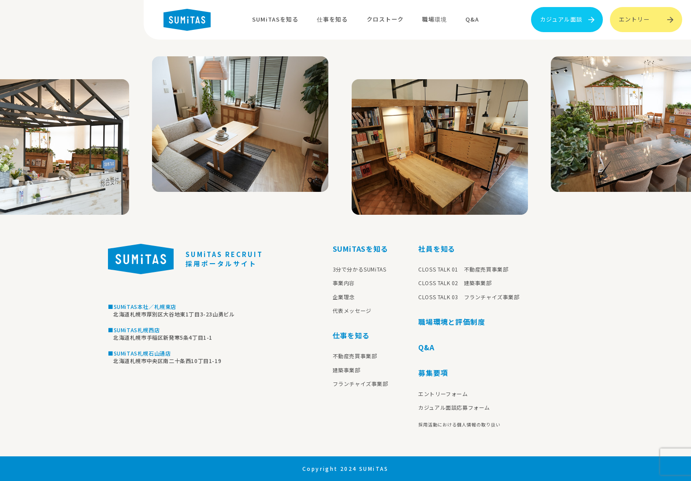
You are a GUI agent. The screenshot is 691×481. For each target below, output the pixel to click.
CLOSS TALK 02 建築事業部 (454, 282)
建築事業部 (346, 370)
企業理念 (344, 297)
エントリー (646, 19)
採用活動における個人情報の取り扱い (459, 424)
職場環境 (434, 19)
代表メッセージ (352, 310)
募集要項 (433, 372)
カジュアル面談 (567, 19)
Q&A (472, 19)
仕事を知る (332, 19)
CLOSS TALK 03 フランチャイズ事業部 (468, 297)
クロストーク (385, 19)
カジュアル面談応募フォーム (454, 407)
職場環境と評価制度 (451, 321)
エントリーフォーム (443, 393)
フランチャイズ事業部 (360, 383)
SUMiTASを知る (275, 19)
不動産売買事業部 (355, 356)
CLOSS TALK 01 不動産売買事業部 (463, 269)
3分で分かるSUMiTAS (359, 269)
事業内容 (344, 282)
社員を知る (436, 248)
